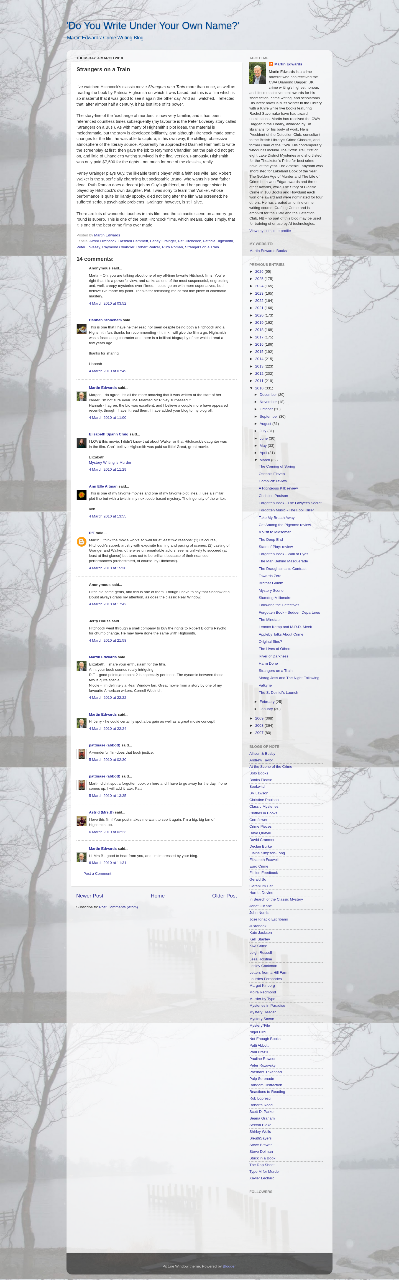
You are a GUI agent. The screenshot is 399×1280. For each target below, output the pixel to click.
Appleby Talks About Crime (281, 634)
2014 (260, 359)
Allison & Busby (262, 753)
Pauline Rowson (263, 1059)
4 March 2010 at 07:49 (107, 371)
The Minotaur (270, 620)
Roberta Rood (261, 1105)
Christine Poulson (273, 496)
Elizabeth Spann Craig (109, 434)
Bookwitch (258, 786)
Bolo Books (258, 773)
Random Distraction (265, 1085)
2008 (260, 725)
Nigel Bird (257, 1032)
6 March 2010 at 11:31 (107, 863)
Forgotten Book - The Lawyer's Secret (290, 503)
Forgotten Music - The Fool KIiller (286, 510)
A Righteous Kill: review (278, 488)
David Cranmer (262, 840)
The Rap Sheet (262, 1165)
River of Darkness (273, 656)
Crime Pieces (260, 826)
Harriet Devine (261, 893)
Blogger (229, 1266)
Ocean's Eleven (272, 474)
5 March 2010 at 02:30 (107, 760)
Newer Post (89, 896)
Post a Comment (97, 873)
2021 (260, 308)
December (269, 394)
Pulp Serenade (261, 1079)
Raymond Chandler (118, 247)
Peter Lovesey (88, 247)
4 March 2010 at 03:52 (107, 303)
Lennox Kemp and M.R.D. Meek (285, 627)
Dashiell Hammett (133, 241)
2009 (260, 718)
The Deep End (271, 539)
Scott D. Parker (262, 1112)
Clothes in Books (263, 813)
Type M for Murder (264, 1171)
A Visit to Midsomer (275, 532)
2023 (260, 293)
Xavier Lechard (262, 1178)
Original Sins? (270, 641)
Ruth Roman (172, 247)
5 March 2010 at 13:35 (107, 796)
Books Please (260, 780)
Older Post (224, 896)
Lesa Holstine (260, 959)
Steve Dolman (261, 1151)
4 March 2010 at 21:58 (107, 640)
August (266, 424)
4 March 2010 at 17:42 (107, 604)
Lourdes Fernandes (265, 979)
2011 (260, 381)
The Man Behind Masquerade (283, 561)
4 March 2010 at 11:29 (107, 469)
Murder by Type (262, 999)
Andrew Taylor (261, 760)
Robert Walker (148, 247)
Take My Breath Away (277, 518)
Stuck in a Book (262, 1158)
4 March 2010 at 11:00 (107, 417)
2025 (260, 279)
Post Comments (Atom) (118, 907)
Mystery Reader (262, 1012)
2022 (260, 301)
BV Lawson (258, 793)
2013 (260, 366)
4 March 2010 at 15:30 (107, 568)
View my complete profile (270, 231)
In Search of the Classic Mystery (276, 899)
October (267, 409)
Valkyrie (265, 685)
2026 (260, 271)
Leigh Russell (260, 952)
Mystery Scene (271, 590)
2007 (260, 733)
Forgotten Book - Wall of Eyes (283, 554)
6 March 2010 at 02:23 (107, 832)
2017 (260, 337)
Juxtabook (258, 926)
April (264, 453)
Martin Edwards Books (268, 251)
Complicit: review (273, 481)
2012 (260, 373)
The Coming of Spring (277, 466)
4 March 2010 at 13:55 (107, 516)
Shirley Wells (260, 1131)
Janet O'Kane (260, 906)
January (267, 709)
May (264, 445)
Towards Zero (270, 576)
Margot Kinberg (262, 985)
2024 (260, 286)
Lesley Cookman (263, 966)
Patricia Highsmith (218, 241)
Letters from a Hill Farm (268, 972)
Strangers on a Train (202, 247)
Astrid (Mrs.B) (101, 812)
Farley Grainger (163, 241)
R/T (92, 533)
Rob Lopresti (260, 1098)
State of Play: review (276, 547)
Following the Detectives (279, 605)
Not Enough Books (265, 1039)
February (268, 702)
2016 (260, 344)
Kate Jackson (260, 932)
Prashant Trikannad (265, 1072)
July (263, 431)
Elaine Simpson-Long (267, 853)
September (269, 416)
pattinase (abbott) (104, 745)
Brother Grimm (271, 583)
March (265, 460)
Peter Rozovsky (262, 1065)
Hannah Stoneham (105, 320)
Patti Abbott (258, 1045)
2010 (260, 388)
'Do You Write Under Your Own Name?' (152, 25)
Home (158, 896)
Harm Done (268, 663)
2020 (260, 315)
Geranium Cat (261, 886)
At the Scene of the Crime (270, 766)
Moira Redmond (262, 992)
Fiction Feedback (263, 873)
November (269, 402)
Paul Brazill (258, 1052)
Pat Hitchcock (189, 241)
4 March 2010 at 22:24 (107, 728)
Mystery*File (259, 1025)
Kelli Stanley (259, 939)
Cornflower (258, 820)
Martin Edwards (103, 388)
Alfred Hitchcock (103, 241)
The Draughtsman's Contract (282, 569)
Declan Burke (260, 846)
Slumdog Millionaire (275, 598)
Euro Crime (258, 866)
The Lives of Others (275, 649)
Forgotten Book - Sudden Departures (289, 612)
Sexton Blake (260, 1125)
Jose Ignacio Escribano (268, 919)
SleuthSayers (260, 1138)
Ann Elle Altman (103, 486)
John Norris (258, 913)
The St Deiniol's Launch (278, 692)
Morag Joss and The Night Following (289, 678)
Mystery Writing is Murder (110, 462)
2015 (260, 352)
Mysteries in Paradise (267, 1005)
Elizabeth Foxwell (263, 860)
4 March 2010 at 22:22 (107, 697)
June (264, 438)
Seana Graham (262, 1118)
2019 (260, 322)
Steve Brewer (260, 1145)
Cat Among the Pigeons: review (285, 525)
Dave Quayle (260, 833)
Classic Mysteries (263, 806)
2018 (260, 330)
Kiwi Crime (258, 946)
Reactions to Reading (267, 1092)
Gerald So (257, 879)
